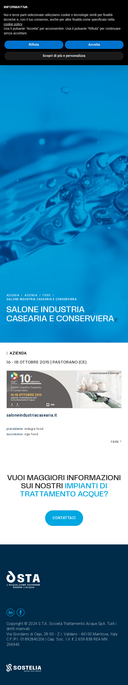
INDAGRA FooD (34, 429)
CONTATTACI (64, 518)
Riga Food (31, 434)
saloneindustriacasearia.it (31, 415)
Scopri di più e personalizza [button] (64, 56)
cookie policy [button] (13, 24)
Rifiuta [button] (34, 44)
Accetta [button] (94, 44)
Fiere (47, 295)
